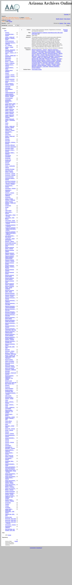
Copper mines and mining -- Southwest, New (10, 120)
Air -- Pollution (8, 45)
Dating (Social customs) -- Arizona (9, 129)
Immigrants (7, 197)
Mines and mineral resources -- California (10, 369)
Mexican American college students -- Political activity (9, 257)
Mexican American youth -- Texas (9, 291)
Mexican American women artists (9, 276)
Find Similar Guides (37, 69)
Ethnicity (7, 162)
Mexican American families (48, 61)
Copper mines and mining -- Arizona (9, 110)
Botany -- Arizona (9, 61)
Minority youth (8, 381)
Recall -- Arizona (9, 430)
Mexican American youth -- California (9, 284)
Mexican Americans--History (53, 54)
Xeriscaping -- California (8, 527)
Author (68, 23)
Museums (7, 387)
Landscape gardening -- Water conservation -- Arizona (10, 229)
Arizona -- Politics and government (10, 56)
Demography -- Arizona (8, 132)
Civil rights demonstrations (8, 88)
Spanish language (41, 65)
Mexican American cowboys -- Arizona (9, 260)
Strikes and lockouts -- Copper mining (10, 474)
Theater (7, 505)
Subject (61, 23)
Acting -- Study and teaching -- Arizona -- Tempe (10, 38)
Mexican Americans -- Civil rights (53, 58)
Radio (6, 424)
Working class (8, 517)
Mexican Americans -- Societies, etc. (10, 342)
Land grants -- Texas (10, 220)
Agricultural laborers (53, 53)
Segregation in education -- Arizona (10, 448)
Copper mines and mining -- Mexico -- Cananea (9, 116)
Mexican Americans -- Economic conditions (10, 312)
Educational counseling (8, 156)
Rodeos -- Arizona (9, 433)
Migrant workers (9, 359)
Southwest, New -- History (38, 64)
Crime (6, 124)
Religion (7, 432)
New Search (67, 19)
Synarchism (8, 502)
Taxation (7, 504)
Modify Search (59, 19)
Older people (8, 395)
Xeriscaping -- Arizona (10, 524)
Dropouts (7, 139)
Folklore (7, 167)
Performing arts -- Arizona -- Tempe (9, 398)
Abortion (7, 32)
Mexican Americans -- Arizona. (39, 49)
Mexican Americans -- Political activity (10, 332)
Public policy (8, 422)
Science (7, 444)
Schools (7, 440)
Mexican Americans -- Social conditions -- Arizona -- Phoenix (10, 338)
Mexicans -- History (9, 351)
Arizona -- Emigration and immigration (10, 50)
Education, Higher (9, 148)
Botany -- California (9, 63)
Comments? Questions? (36, 547)
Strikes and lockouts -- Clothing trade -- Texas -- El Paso (10, 471)
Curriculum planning (37, 62)
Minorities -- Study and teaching (40, 56)
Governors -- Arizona (10, 173)
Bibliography (8, 58)
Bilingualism (8, 60)
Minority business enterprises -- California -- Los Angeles (9, 377)
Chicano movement (9, 79)
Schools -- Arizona (9, 442)
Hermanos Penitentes (10, 181)
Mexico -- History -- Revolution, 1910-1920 (10, 353)
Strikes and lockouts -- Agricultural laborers (10, 467)
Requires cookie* (65, 30)
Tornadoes (7, 507)
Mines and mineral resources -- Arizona (10, 366)
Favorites (66, 14)
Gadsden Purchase (9, 169)
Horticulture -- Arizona (10, 188)
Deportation (8, 134)
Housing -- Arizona (9, 192)
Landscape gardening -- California (10, 225)
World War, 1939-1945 (10, 520)
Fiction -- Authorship (10, 166)
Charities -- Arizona (9, 74)
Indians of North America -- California (10, 199)
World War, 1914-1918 (10, 518)
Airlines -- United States (53, 65)
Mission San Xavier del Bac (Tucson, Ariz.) (10, 383)
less (5, 30)
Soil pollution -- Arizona (8, 459)
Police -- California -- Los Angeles (10, 408)
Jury (6, 208)
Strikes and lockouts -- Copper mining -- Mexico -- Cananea (10, 486)
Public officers (8, 421)
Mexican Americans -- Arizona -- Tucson (10, 295)
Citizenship (7, 86)
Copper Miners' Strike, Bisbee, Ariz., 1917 (10, 104)
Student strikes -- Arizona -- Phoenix (9, 500)
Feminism (7, 164)
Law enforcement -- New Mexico (9, 236)
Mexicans (7, 349)
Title (65, 23)
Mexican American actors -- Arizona (9, 248)
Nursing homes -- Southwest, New (9, 391)
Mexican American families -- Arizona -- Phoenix (10, 267)
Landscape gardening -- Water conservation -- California (10, 233)
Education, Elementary (10, 146)
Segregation (8, 445)
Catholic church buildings (9, 71)
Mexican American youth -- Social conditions (9, 287)
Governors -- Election (10, 175)
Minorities (7, 371)
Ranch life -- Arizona (10, 428)
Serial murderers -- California (9, 450)
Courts (6, 123)
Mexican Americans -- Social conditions (10, 335)
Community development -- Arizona (8, 101)
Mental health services (10, 243)
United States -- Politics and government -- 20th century (9, 510)
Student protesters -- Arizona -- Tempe (10, 493)
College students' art (10, 92)
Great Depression (9, 176)
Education (7, 140)
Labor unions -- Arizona (8, 212)
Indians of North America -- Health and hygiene (10, 203)
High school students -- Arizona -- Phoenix (10, 183)
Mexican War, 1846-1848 (38, 58)
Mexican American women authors (9, 278)
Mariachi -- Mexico (9, 241)
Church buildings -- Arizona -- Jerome (9, 84)
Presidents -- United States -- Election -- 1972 (10, 418)
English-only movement (8, 160)
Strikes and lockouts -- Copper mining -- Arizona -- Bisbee (10, 482)
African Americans (9, 41)
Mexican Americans (9, 293)
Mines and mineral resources (9, 363)
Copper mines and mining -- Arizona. (9, 113)
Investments (8, 205)
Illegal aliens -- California (8, 195)
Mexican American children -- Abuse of (9, 253)
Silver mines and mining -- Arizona (9, 456)
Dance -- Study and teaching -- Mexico (9, 127)
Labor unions (8, 210)
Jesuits (6, 207)
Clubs (6, 90)
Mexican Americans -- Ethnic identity (10, 318)
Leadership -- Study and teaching (10, 239)
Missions (7, 385)
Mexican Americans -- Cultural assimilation (10, 307)
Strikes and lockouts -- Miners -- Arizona (10, 489)
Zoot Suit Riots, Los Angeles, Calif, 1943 (10, 530)
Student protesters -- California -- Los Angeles (10, 497)
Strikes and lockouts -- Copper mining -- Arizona (10, 478)
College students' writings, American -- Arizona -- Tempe (10, 95)
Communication (9, 98)
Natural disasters (9, 388)
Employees (7, 158)
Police (6, 400)
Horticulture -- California (8, 190)
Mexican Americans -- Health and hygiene (10, 321)
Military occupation (9, 361)
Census (7, 73)
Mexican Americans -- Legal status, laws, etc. (10, 329)
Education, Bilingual (10, 145)
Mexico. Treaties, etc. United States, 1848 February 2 (10, 357)
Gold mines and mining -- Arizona (9, 171)
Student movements (10, 491)
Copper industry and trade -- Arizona (10, 107)
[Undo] (8, 20)
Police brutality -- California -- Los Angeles (9, 411)
